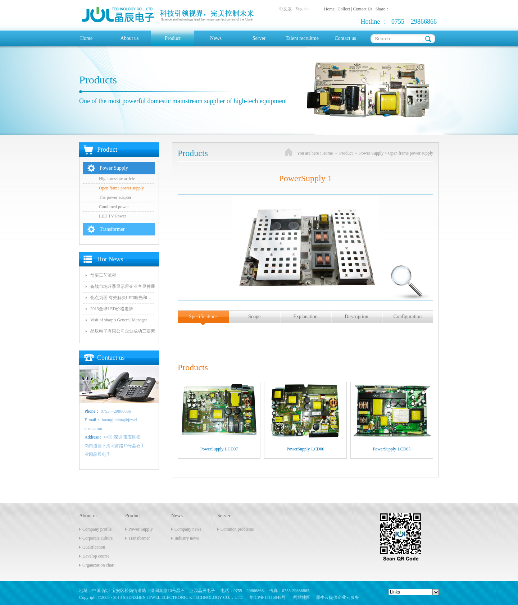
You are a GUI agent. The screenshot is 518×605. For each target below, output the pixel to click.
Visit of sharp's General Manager (118, 319)
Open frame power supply (410, 153)
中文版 (285, 9)
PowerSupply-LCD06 (305, 449)
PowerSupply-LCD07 (219, 449)
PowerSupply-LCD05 (392, 449)
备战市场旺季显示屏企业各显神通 (122, 286)
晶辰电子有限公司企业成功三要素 (122, 331)
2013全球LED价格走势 (111, 308)
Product (346, 153)
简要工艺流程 (103, 275)
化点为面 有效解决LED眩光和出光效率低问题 (122, 297)
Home (86, 38)
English (302, 8)
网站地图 (300, 597)
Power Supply (371, 153)
